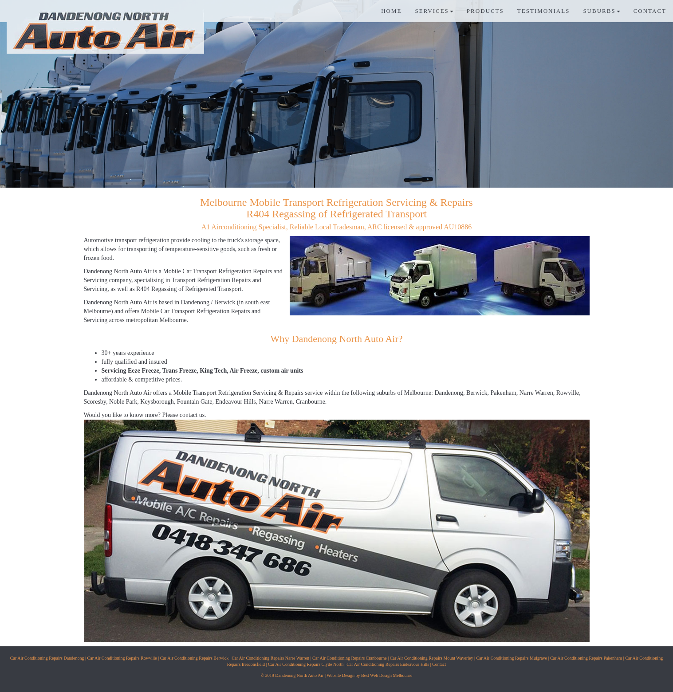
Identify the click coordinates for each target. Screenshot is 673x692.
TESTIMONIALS (543, 11)
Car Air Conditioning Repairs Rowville (122, 658)
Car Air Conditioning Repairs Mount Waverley (431, 658)
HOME (391, 11)
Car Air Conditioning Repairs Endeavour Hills (387, 664)
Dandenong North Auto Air (118, 271)
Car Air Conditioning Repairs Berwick (194, 658)
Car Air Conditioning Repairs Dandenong (47, 658)
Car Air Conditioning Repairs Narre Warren (270, 658)
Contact (439, 664)
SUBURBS (601, 11)
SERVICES (434, 11)
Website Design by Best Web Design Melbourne (369, 675)
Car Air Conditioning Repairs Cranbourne (349, 658)
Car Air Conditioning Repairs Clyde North (305, 664)
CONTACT (650, 11)
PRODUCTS (485, 11)
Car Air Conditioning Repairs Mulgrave (511, 658)
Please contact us (183, 415)
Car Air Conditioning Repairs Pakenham (586, 658)
